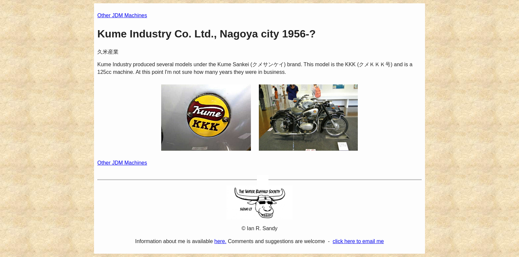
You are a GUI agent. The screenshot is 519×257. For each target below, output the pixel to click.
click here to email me (358, 241)
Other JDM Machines (122, 15)
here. (220, 241)
